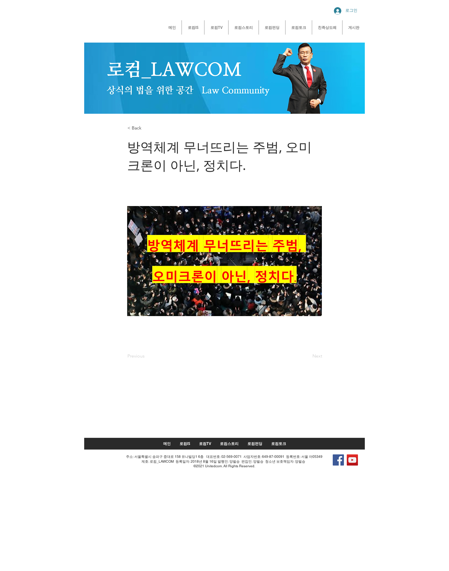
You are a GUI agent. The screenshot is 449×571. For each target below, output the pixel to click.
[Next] (308, 356)
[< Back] (146, 128)
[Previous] (146, 356)
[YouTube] (352, 460)
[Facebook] (338, 460)
